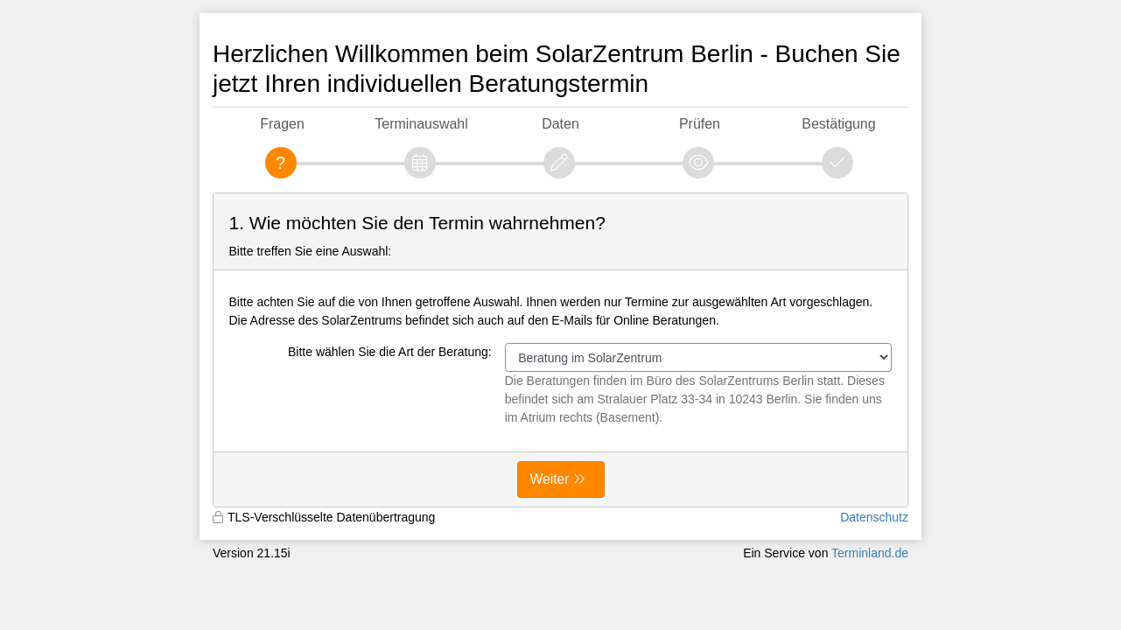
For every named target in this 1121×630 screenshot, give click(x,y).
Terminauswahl (421, 123)
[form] (560, 350)
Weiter (550, 479)
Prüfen (699, 123)
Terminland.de (869, 553)
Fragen (282, 123)
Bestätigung (838, 123)
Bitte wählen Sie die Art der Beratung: (390, 352)
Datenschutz (874, 517)
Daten (560, 123)
